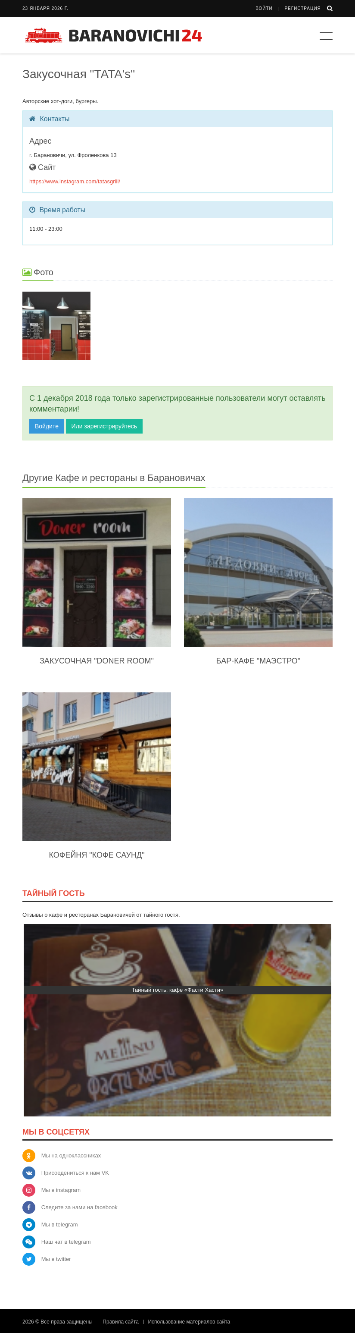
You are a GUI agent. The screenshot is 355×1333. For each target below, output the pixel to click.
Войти (264, 8)
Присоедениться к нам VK (75, 1173)
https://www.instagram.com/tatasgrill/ (74, 181)
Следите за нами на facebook (79, 1207)
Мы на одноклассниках (71, 1155)
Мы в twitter (56, 1259)
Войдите (47, 426)
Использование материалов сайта (189, 1322)
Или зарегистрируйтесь (104, 426)
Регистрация (302, 8)
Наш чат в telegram (66, 1242)
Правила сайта (120, 1322)
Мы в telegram (59, 1224)
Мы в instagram (61, 1190)
